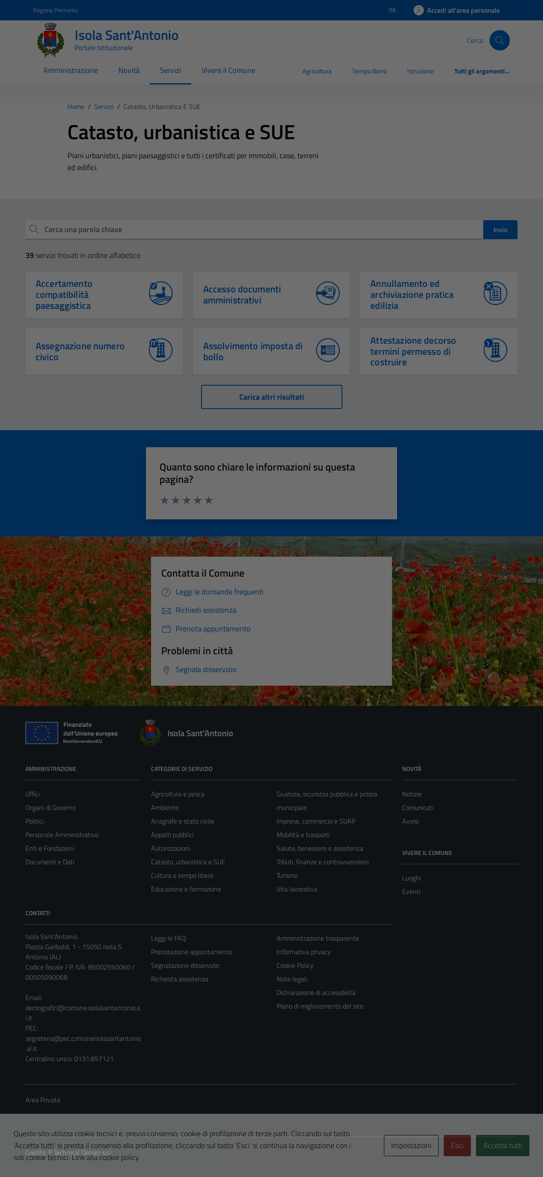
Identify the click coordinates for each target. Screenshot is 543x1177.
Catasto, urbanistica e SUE (188, 862)
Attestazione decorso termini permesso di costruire (413, 351)
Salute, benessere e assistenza (320, 848)
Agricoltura (317, 71)
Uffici (32, 794)
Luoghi (411, 878)
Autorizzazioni (170, 848)
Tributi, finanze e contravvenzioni (323, 862)
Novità (129, 70)
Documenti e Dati (49, 862)
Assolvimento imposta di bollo (252, 351)
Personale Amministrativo (61, 835)
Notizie (412, 794)
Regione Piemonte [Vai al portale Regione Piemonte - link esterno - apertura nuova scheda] (55, 10)
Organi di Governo (50, 807)
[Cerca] (500, 40)
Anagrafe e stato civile (182, 821)
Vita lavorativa (297, 889)
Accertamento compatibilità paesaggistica (64, 294)
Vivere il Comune (228, 70)
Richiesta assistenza (179, 979)
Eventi (411, 891)
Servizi (170, 70)
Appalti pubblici (172, 835)
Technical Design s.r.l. (83, 1152)
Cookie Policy (295, 965)
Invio (500, 229)
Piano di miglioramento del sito (320, 1006)
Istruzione (420, 71)
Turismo (287, 875)
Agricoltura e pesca (177, 794)
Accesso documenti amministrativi (242, 294)
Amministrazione (70, 70)
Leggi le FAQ (168, 938)
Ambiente (165, 807)
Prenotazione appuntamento (191, 952)
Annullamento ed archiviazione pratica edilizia (411, 294)
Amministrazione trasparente (318, 938)
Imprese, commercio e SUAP (316, 821)
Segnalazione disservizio (185, 965)
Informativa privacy (304, 952)
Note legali (292, 979)
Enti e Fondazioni (49, 848)
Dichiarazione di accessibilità (316, 992)
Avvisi (410, 821)
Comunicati (418, 807)
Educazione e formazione (186, 889)
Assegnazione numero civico (80, 351)
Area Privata (42, 1100)
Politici (34, 821)
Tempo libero (369, 71)
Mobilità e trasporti (303, 835)
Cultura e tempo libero (182, 875)
